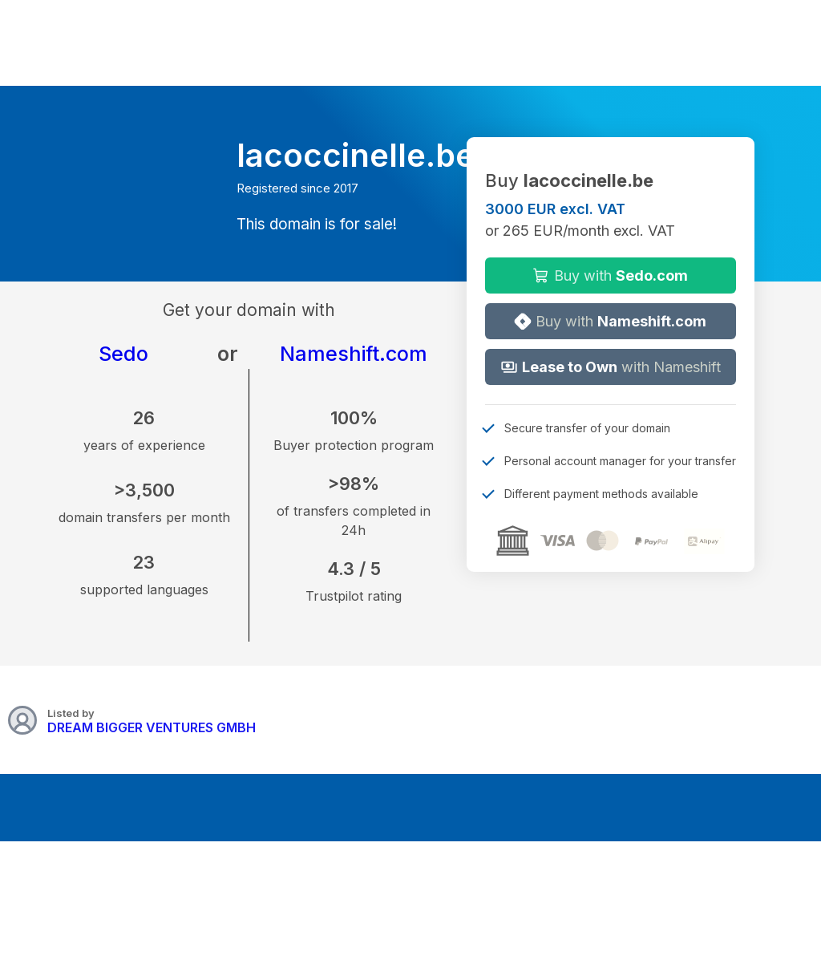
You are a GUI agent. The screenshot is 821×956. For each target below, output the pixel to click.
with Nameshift (610, 366)
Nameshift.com (353, 354)
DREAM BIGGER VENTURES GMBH (151, 727)
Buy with (610, 275)
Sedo (123, 354)
